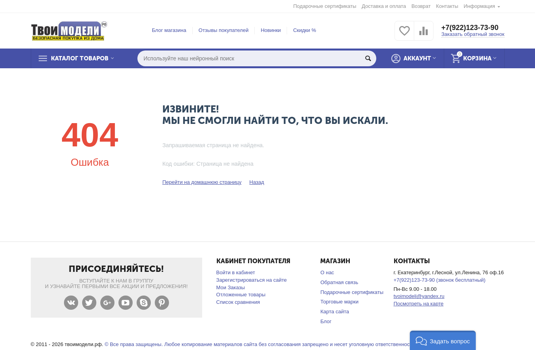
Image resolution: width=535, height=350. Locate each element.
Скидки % (304, 30)
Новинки (271, 30)
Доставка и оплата (384, 6)
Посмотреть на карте (419, 304)
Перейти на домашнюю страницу (201, 182)
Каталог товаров (80, 58)
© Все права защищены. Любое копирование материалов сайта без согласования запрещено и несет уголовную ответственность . (261, 344)
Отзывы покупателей (224, 30)
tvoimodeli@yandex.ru (419, 296)
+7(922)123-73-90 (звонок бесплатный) (440, 280)
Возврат (421, 6)
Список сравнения (238, 302)
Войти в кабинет (235, 272)
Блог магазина (169, 30)
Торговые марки (339, 302)
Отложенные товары (241, 295)
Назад (256, 182)
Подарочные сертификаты (325, 6)
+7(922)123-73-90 (470, 28)
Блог (325, 321)
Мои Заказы (230, 287)
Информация (479, 6)
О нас (327, 272)
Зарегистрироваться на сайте (251, 280)
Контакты (447, 6)
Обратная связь (339, 282)
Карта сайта (334, 311)
